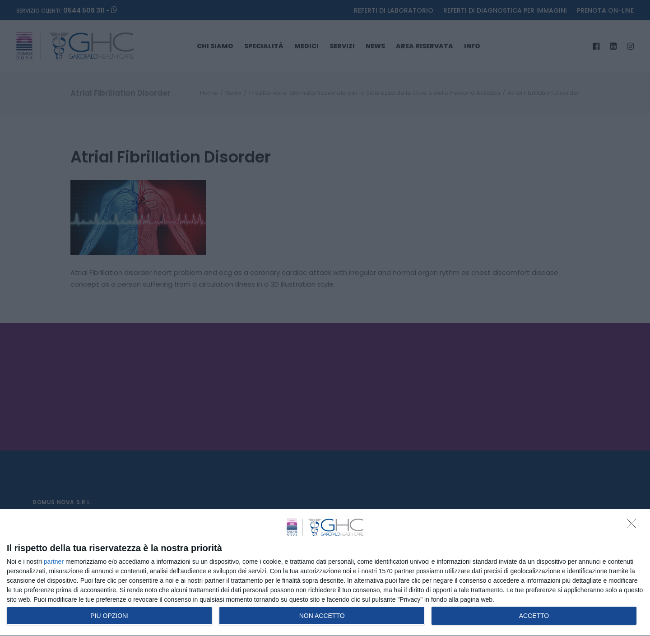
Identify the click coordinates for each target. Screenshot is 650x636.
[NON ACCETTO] (634, 526)
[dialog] (325, 573)
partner (54, 561)
